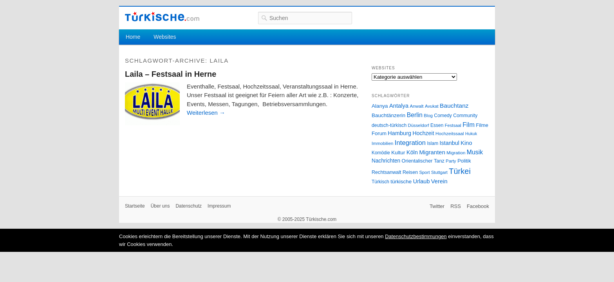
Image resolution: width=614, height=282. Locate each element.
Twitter (437, 206)
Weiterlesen (206, 112)
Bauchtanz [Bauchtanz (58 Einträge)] (454, 105)
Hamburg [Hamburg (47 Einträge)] (399, 133)
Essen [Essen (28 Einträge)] (436, 125)
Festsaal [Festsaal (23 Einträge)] (453, 125)
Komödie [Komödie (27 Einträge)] (381, 152)
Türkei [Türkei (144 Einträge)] (460, 171)
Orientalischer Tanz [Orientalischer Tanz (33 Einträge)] (423, 161)
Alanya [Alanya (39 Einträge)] (380, 106)
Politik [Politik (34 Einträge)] (464, 161)
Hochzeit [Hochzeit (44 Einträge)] (423, 133)
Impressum (219, 206)
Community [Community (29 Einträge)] (465, 115)
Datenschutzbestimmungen (416, 236)
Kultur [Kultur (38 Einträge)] (398, 152)
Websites (165, 37)
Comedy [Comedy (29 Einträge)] (443, 115)
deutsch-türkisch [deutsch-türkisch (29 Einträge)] (389, 125)
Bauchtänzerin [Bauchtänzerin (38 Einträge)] (388, 115)
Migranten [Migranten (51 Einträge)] (432, 152)
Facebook (478, 206)
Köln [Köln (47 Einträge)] (412, 152)
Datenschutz (188, 206)
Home (133, 37)
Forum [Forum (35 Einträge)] (379, 133)
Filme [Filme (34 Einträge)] (482, 125)
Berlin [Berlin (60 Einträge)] (415, 115)
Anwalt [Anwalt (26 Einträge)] (417, 105)
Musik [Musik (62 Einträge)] (475, 152)
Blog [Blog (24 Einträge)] (428, 115)
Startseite (135, 206)
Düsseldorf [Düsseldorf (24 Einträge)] (418, 125)
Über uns (160, 206)
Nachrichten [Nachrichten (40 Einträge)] (386, 161)
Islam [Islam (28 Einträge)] (432, 143)
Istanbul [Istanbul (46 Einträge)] (449, 143)
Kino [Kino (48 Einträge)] (466, 143)
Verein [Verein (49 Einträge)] (439, 181)
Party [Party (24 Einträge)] (451, 161)
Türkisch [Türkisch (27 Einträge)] (380, 181)
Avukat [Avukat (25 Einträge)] (432, 106)
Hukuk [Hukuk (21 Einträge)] (471, 133)
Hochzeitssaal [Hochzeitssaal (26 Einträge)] (449, 133)
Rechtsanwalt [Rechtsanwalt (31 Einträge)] (386, 172)
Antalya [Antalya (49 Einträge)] (398, 106)
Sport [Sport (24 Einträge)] (424, 172)
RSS (455, 206)
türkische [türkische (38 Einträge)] (401, 181)
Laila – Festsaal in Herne (170, 74)
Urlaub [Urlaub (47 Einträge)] (421, 181)
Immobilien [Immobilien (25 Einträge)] (382, 143)
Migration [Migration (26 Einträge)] (455, 152)
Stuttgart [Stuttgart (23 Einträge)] (439, 172)
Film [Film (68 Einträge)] (468, 124)
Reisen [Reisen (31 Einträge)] (410, 172)
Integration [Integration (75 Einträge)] (410, 142)
